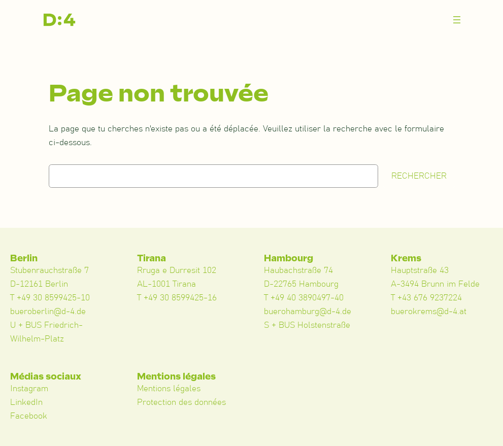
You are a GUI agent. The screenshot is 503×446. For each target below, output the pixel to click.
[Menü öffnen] (457, 20)
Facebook (28, 416)
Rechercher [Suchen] (419, 176)
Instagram (29, 388)
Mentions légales (168, 388)
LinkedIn (26, 402)
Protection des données (181, 402)
